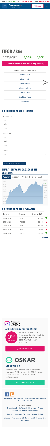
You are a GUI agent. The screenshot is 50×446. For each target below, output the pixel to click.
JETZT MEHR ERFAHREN (25, 382)
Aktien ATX (8, 398)
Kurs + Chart (25, 74)
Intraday (15, 177)
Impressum (18, 414)
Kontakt (9, 414)
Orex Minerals (12, 408)
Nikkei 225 (21, 401)
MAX (40, 177)
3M (26, 177)
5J (35, 177)
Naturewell (32, 408)
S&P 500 (29, 401)
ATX (5, 1)
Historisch (25, 101)
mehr (46, 237)
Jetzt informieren (25, 349)
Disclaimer (26, 418)
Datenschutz (16, 418)
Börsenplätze (25, 92)
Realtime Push (25, 97)
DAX (21, 1)
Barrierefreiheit (37, 414)
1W (22, 177)
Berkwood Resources (30, 410)
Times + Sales (25, 83)
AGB (33, 418)
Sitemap (7, 418)
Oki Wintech (23, 408)
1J (30, 177)
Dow (38, 1)
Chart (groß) (25, 79)
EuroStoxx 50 (22, 398)
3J (32, 177)
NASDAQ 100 (41, 398)
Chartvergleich (25, 88)
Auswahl (7, 177)
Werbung (26, 414)
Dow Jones (31, 398)
